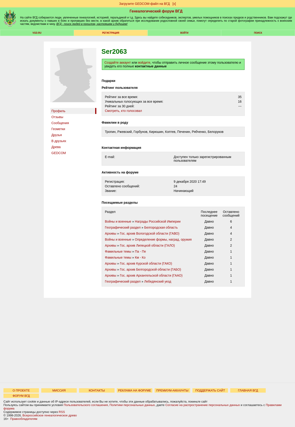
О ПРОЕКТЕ (21, 390)
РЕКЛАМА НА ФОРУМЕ (134, 390)
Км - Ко (140, 257)
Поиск (258, 33)
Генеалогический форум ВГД (156, 11)
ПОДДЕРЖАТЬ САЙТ (210, 390)
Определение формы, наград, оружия (163, 239)
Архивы (110, 233)
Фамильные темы (118, 251)
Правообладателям (23, 419)
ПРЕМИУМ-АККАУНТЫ (172, 390)
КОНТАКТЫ (97, 390)
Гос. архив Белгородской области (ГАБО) (150, 269)
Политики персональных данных (132, 405)
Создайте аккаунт (117, 62)
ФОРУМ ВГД (21, 395)
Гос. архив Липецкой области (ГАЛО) (147, 245)
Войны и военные (118, 221)
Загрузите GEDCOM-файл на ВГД (144, 4)
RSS (62, 412)
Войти (184, 33)
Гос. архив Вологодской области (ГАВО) (149, 233)
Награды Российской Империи (157, 221)
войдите (144, 62)
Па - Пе (140, 251)
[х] (174, 4)
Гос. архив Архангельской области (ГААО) (151, 275)
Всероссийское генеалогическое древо (50, 415)
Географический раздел (123, 227)
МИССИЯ (59, 390)
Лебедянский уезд (157, 281)
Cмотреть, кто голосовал (123, 111)
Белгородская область (161, 227)
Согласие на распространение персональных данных (202, 405)
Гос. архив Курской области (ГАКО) (146, 263)
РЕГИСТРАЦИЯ (110, 33)
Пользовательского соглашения (86, 405)
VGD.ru (36, 33)
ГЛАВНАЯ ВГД (248, 390)
